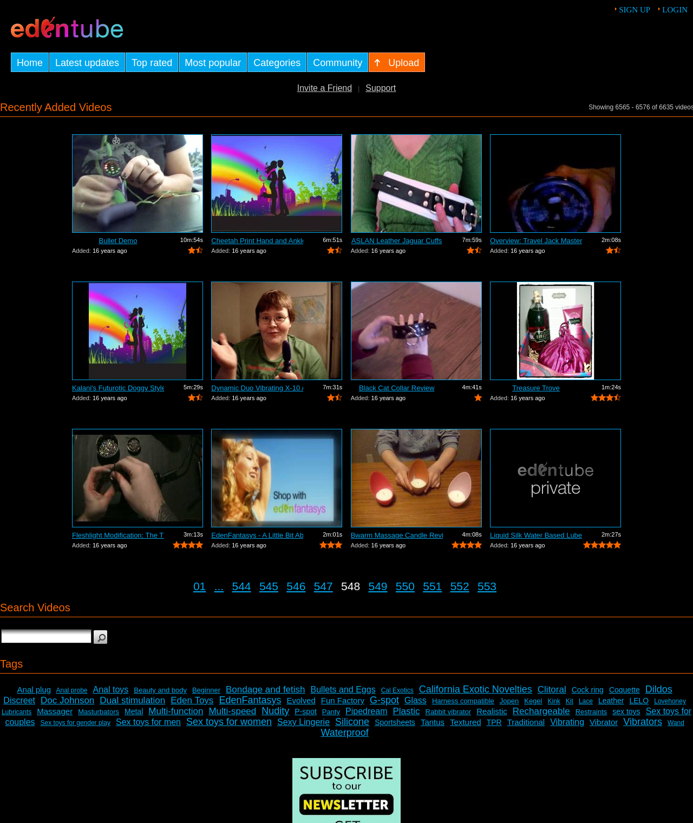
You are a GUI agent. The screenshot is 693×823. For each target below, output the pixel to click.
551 (432, 586)
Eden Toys (192, 700)
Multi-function (175, 711)
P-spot (305, 711)
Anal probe (71, 690)
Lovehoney (670, 701)
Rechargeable (541, 711)
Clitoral (552, 689)
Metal (134, 711)
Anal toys (111, 689)
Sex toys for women (229, 721)
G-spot (384, 700)
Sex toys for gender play (75, 723)
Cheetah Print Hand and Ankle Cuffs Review (257, 241)
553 (487, 586)
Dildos (658, 689)
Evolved (300, 700)
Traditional (526, 722)
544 (241, 586)
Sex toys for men (148, 722)
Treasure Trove (536, 388)
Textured (465, 722)
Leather (611, 700)
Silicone (352, 721)
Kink (553, 701)
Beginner (206, 690)
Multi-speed (232, 711)
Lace (586, 701)
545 (268, 586)
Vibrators (642, 721)
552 (459, 586)
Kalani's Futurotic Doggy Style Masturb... (118, 388)
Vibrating (567, 722)
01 (199, 586)
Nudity (275, 711)
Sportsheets (395, 722)
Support (380, 88)
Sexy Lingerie (303, 722)
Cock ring (588, 689)
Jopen (509, 701)
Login (675, 9)
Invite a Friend (324, 88)
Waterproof (344, 732)
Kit (569, 701)
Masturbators (98, 712)
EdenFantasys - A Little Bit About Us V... (257, 535)
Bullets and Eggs (343, 689)
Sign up (634, 9)
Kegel (533, 701)
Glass (415, 700)
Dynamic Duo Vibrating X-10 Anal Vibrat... (257, 388)
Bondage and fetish (265, 689)
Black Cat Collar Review (396, 388)
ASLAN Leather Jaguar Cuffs (396, 241)
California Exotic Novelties (475, 689)
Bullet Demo (118, 241)
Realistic (491, 711)
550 (405, 586)
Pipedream (366, 711)
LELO (639, 700)
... (219, 586)
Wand (676, 723)
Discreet (19, 700)
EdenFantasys (250, 700)
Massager (55, 711)
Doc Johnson (67, 700)
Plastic (406, 711)
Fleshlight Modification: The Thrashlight (118, 535)
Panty (331, 712)
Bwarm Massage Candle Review (397, 535)
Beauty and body (160, 690)
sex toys (626, 711)
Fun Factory (342, 700)
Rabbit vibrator (449, 712)
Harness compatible (463, 701)
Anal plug (34, 689)
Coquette (624, 689)
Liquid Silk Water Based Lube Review (536, 535)
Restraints (591, 712)
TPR (494, 722)
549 (377, 586)
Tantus (432, 722)
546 (295, 586)
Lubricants (16, 712)
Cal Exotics (397, 690)
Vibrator (604, 722)
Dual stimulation (132, 700)
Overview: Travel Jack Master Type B (536, 241)
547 (323, 586)
